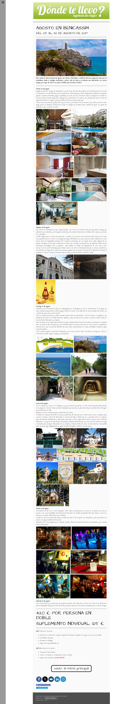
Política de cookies (61, 696)
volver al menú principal (71, 668)
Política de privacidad (48, 696)
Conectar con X (42, 688)
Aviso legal (38, 696)
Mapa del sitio (39, 698)
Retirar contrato (51, 698)
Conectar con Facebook (43, 685)
